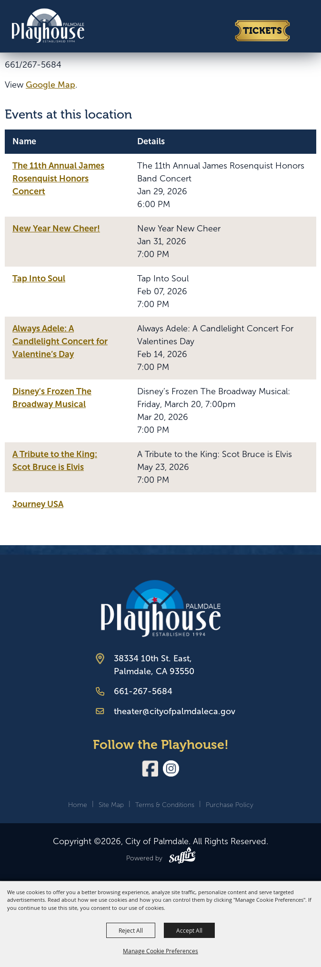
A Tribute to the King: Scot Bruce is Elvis (54, 460)
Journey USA (37, 504)
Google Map (50, 85)
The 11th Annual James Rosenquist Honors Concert (58, 178)
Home (77, 804)
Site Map (111, 804)
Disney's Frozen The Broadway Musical (51, 398)
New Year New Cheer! (56, 228)
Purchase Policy (229, 804)
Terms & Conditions (164, 804)
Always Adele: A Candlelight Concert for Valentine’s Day (60, 341)
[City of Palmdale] (48, 25)
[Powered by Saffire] (182, 857)
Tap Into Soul (38, 278)
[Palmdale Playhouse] (160, 608)
